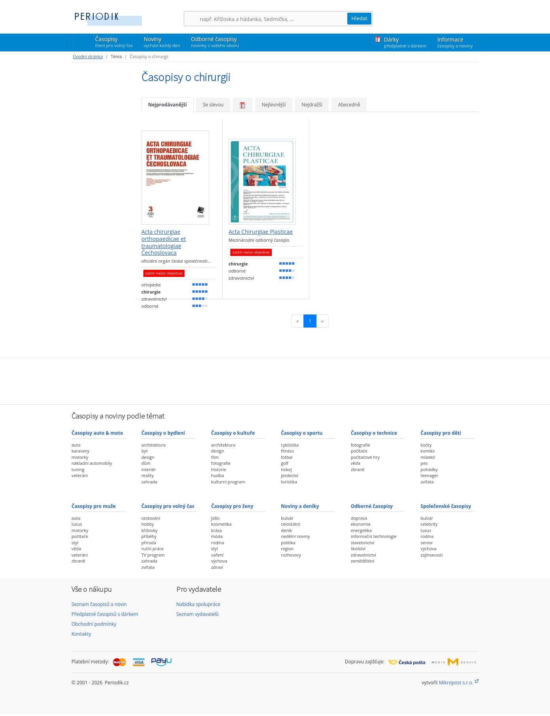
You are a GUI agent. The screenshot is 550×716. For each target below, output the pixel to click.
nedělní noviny (295, 536)
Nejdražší (311, 104)
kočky (425, 445)
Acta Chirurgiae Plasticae (260, 231)
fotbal (286, 457)
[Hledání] (273, 19)
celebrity (428, 524)
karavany (81, 451)
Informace (455, 42)
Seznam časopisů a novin (99, 604)
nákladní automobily (92, 463)
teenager (429, 475)
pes (424, 463)
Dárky (405, 42)
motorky (80, 457)
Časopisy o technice (374, 433)
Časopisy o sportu (302, 433)
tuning (78, 469)
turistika (289, 482)
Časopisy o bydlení (163, 433)
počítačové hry (365, 457)
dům (146, 463)
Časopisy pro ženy (232, 506)
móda (216, 536)
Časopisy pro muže (94, 506)
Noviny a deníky (300, 506)
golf (284, 463)
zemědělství (363, 561)
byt (144, 451)
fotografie (220, 463)
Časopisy (114, 43)
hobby (147, 524)
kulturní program (228, 482)
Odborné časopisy (215, 42)
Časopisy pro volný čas (167, 506)
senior (426, 543)
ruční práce (152, 548)
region (287, 548)
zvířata (426, 482)
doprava (359, 518)
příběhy (148, 536)
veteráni (80, 475)
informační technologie (374, 536)
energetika (361, 530)
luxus (77, 524)
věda (355, 463)
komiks (427, 451)
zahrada (149, 482)
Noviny (162, 42)
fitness (287, 451)
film (214, 457)
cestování (150, 518)
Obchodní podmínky (94, 624)
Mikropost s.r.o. (456, 682)
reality (147, 475)
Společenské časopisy (445, 506)
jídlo (215, 518)
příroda (148, 543)
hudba (217, 475)
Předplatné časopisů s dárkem (105, 614)
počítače (359, 451)
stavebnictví (363, 543)
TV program (153, 555)
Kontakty (81, 634)
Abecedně (349, 104)
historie (218, 469)
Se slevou (213, 104)
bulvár (287, 518)
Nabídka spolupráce (198, 604)
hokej (286, 469)
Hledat (359, 18)
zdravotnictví (363, 555)
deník (286, 530)
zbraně (358, 469)
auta (76, 445)
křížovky (149, 530)
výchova (219, 561)
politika (288, 543)
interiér (148, 469)
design (147, 457)
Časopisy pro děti (440, 433)
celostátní (290, 524)
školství (358, 548)
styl (75, 543)
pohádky (428, 469)
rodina (217, 543)
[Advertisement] (275, 380)
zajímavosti (431, 555)
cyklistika (290, 445)
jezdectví (289, 475)
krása (216, 530)
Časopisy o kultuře (233, 433)
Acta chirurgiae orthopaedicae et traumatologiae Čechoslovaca (163, 242)
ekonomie (361, 524)
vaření (217, 555)
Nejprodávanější (167, 104)
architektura (153, 445)
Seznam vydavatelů (197, 614)
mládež (427, 457)
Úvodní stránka (88, 56)
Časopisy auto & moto (97, 433)
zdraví (217, 567)
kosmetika (221, 524)
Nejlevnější (274, 104)
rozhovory (291, 555)
